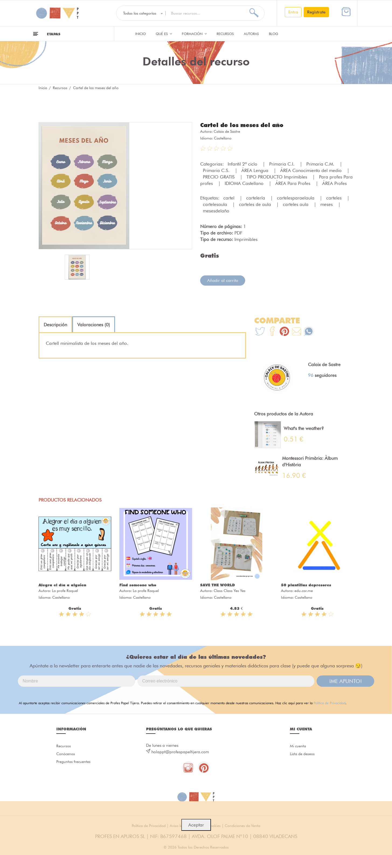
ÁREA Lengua (255, 170)
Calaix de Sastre (227, 131)
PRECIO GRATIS (219, 176)
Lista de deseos (303, 754)
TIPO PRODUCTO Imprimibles (277, 176)
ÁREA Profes (334, 183)
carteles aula (296, 204)
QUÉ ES (164, 33)
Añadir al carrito (222, 280)
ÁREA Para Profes (293, 183)
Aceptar (196, 825)
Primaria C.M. (321, 163)
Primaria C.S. (217, 170)
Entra (293, 12)
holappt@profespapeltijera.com (180, 751)
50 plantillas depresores (306, 585)
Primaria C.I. (282, 163)
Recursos (225, 33)
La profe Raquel (65, 590)
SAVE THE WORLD (217, 585)
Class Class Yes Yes (229, 590)
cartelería (256, 197)
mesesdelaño (216, 210)
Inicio (140, 33)
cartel (229, 197)
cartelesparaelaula (296, 197)
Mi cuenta (298, 746)
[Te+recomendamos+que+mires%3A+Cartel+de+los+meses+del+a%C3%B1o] (272, 331)
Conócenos (66, 754)
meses (327, 204)
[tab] (55, 324)
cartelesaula (215, 204)
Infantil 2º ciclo (243, 163)
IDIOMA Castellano (245, 183)
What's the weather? (304, 428)
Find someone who (137, 585)
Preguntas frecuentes (74, 763)
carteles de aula (255, 204)
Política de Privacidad (329, 702)
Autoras (251, 33)
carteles (334, 197)
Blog (273, 33)
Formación (194, 33)
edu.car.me (303, 590)
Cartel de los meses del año (244, 124)
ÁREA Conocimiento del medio (311, 170)
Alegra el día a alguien (62, 585)
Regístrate (316, 12)
